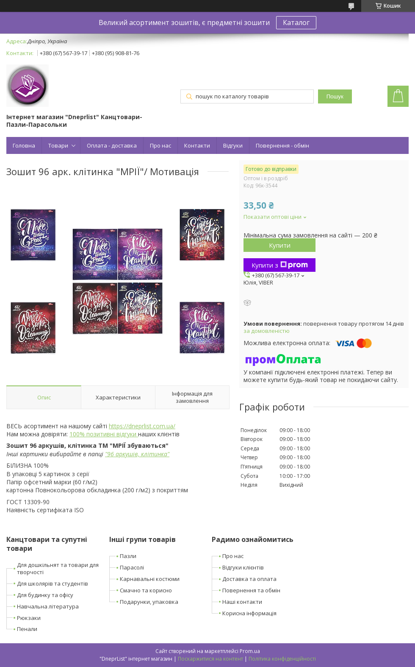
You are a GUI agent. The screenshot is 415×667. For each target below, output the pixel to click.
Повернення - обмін (282, 145)
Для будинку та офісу (45, 595)
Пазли (128, 556)
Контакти (197, 145)
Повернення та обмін (251, 590)
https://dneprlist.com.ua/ (142, 426)
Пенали (27, 629)
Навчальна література (48, 606)
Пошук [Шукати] (334, 96)
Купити (279, 245)
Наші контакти (242, 602)
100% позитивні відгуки (103, 434)
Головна (24, 145)
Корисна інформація (249, 613)
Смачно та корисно (146, 590)
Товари (58, 145)
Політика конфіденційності (282, 658)
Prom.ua (250, 651)
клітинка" (155, 454)
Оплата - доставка (112, 145)
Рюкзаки (29, 618)
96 (110, 454)
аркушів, (127, 454)
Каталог (296, 22)
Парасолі (132, 567)
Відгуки (233, 145)
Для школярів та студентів (52, 583)
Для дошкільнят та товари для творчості (58, 568)
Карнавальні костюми (150, 579)
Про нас (160, 145)
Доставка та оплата (249, 579)
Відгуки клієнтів (243, 567)
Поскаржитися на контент (210, 658)
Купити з (280, 265)
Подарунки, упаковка (149, 602)
